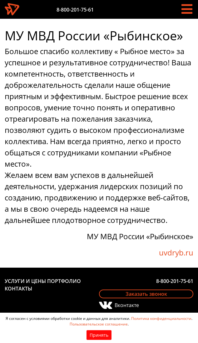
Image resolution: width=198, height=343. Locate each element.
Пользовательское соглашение (99, 324)
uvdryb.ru (176, 252)
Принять (99, 335)
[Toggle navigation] (186, 9)
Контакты (18, 288)
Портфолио (64, 281)
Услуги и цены (25, 281)
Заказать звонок (146, 293)
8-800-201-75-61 (75, 9)
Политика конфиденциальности (161, 318)
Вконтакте (127, 305)
